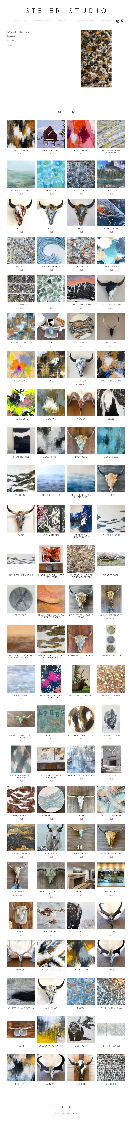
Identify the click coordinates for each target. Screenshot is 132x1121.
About (62, 21)
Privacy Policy (66, 1107)
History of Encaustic (84, 21)
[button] (17, 21)
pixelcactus (72, 1113)
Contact (106, 21)
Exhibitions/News (42, 21)
